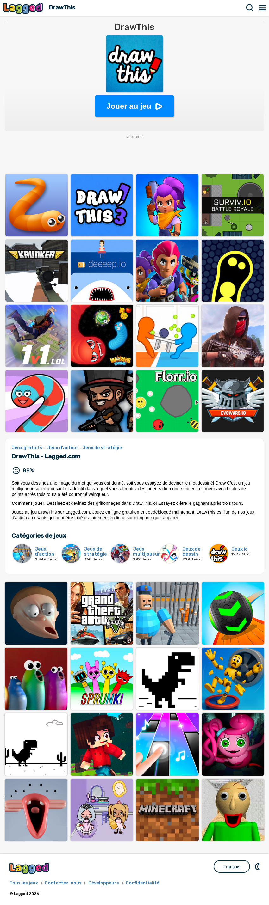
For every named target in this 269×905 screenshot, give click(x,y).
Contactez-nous (63, 883)
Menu (262, 8)
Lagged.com (30, 868)
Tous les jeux (23, 883)
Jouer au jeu (128, 106)
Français (232, 866)
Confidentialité (142, 883)
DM (258, 866)
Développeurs (103, 883)
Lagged (23, 8)
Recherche (250, 8)
